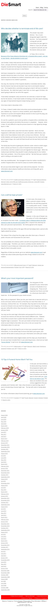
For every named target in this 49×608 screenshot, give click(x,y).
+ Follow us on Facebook (40, 598)
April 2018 (3, 424)
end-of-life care (14, 182)
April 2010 (3, 566)
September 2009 (5, 577)
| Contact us (10, 601)
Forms (46, 7)
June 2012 (3, 536)
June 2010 (3, 562)
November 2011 (5, 545)
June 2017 (3, 432)
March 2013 (4, 517)
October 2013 (4, 502)
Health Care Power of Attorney (22, 179)
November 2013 (5, 500)
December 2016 (5, 445)
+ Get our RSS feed (30, 596)
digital (34, 346)
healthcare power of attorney (26, 182)
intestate (40, 398)
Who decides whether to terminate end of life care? (22, 28)
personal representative (7, 267)
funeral (36, 398)
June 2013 (3, 511)
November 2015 (5, 472)
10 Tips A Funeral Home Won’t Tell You (16, 359)
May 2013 (3, 513)
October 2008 (4, 587)
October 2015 (4, 475)
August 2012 (4, 532)
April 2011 (3, 555)
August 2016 (4, 453)
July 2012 (3, 534)
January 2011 (4, 558)
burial (26, 398)
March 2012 (4, 541)
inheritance (43, 346)
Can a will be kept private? (11, 195)
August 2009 (4, 579)
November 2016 (5, 447)
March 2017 (4, 438)
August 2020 (4, 415)
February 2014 (5, 494)
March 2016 (4, 464)
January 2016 (4, 468)
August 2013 (4, 507)
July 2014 (3, 487)
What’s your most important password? (17, 278)
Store (37, 7)
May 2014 (3, 489)
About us (4, 601)
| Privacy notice (26, 601)
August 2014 (4, 485)
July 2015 (3, 481)
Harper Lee (40, 265)
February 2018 (5, 428)
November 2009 (5, 573)
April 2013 (3, 515)
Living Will (36, 182)
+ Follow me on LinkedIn (16, 596)
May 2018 (3, 421)
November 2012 (5, 526)
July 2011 (3, 551)
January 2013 (4, 521)
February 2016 (5, 466)
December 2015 (5, 470)
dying (7, 182)
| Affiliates (43, 601)
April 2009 (3, 585)
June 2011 (3, 553)
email (37, 346)
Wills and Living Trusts (20, 265)
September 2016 (5, 451)
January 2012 (4, 543)
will (23, 267)
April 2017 (3, 436)
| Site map (29, 602)
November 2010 (5, 560)
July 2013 (3, 509)
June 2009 (3, 583)
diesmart (3, 182)
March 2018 (4, 426)
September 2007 (5, 590)
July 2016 (3, 455)
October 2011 (4, 547)
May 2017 (3, 434)
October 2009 (4, 575)
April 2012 (3, 538)
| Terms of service (17, 601)
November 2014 (5, 483)
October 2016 (4, 449)
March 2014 (4, 492)
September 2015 (5, 477)
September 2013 (5, 504)
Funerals (16, 398)
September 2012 (5, 530)
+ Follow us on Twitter (26, 598)
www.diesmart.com (7, 171)
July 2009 (3, 581)
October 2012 (4, 528)
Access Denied (6, 342)
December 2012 (5, 524)
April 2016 (3, 462)
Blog (41, 7)
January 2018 (4, 430)
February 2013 (5, 519)
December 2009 (5, 570)
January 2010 (4, 568)
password (3, 348)
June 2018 (3, 419)
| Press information (35, 601)
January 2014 (4, 496)
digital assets (17, 346)
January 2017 (4, 443)
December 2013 (5, 498)
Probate (42, 182)
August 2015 (4, 479)
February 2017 (5, 441)
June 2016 (3, 458)
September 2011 (5, 549)
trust (20, 267)
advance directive (41, 179)
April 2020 (3, 417)
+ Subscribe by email (41, 596)
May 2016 (3, 460)
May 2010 (3, 564)
